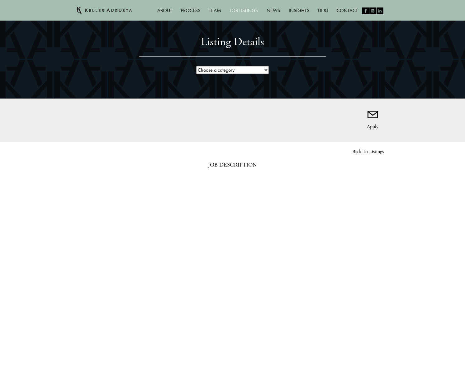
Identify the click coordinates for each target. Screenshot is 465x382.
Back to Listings (368, 151)
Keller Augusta (104, 10)
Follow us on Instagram (372, 10)
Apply (372, 125)
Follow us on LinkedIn (380, 10)
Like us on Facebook (365, 10)
